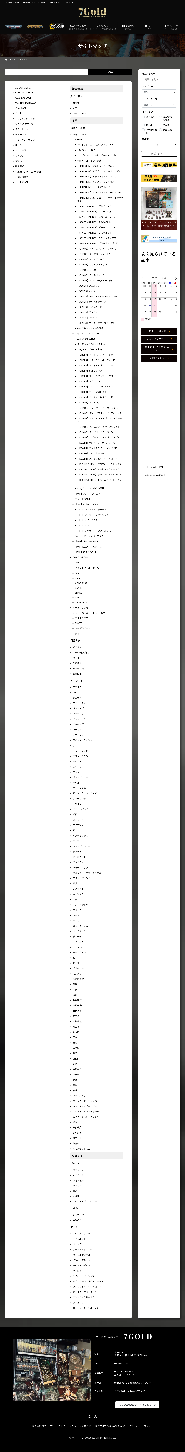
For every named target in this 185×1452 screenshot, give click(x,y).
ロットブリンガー (81, 846)
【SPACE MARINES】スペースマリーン (96, 216)
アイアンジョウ (80, 825)
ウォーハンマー (80, 134)
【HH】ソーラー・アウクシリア (93, 515)
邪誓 (75, 883)
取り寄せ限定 (79, 668)
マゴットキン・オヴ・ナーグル (88, 1281)
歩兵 (75, 1090)
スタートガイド (23, 129)
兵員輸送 (77, 1000)
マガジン (128, 27)
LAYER (78, 588)
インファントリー (81, 904)
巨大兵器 (77, 1010)
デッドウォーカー (81, 862)
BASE (78, 578)
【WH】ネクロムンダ (85, 552)
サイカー (77, 920)
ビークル (77, 957)
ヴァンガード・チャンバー (86, 1101)
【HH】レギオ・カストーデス (92, 509)
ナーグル (77, 947)
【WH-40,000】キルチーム (88, 546)
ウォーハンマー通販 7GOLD (83, 1438)
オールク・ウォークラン (85, 1292)
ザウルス (77, 782)
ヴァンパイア (79, 1095)
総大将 (76, 1032)
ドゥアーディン (80, 750)
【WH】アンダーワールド (87, 493)
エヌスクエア (81, 618)
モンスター (78, 973)
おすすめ (77, 647)
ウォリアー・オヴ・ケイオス (87, 873)
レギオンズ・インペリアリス (89, 536)
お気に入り (20, 108)
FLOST (78, 623)
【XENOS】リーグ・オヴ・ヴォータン (96, 323)
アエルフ (77, 687)
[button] (159, 331)
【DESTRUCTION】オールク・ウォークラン (99, 469)
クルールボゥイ (80, 809)
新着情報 (19, 166)
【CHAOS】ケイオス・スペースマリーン (97, 248)
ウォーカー (78, 910)
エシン (76, 772)
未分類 (76, 103)
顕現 (75, 1122)
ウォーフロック (80, 867)
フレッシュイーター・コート (87, 1286)
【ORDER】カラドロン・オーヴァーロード (98, 360)
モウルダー (78, 804)
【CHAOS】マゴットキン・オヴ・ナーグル (98, 437)
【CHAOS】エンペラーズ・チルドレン (96, 280)
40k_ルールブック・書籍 (89, 160)
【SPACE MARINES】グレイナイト (94, 206)
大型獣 (76, 1048)
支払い (18, 161)
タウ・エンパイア (81, 1265)
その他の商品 (103, 27)
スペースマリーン (81, 1233)
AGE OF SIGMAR (23, 87)
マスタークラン (80, 756)
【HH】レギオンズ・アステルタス (94, 530)
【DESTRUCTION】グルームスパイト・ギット (99, 481)
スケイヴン (78, 1244)
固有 (75, 1037)
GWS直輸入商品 (78, 27)
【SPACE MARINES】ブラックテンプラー (97, 238)
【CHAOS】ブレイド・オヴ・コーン (95, 432)
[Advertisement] (159, 413)
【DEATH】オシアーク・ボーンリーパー (97, 442)
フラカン (77, 729)
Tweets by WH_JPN (152, 466)
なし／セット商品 (81, 1148)
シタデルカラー (80, 557)
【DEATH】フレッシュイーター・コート (97, 458)
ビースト (77, 963)
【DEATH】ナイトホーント (90, 453)
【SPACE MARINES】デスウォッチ (94, 232)
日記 (75, 1191)
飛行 (75, 1053)
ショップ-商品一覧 (24, 123)
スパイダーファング (82, 740)
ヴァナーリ (78, 713)
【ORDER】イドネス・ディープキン (95, 354)
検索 (110, 72)
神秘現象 (77, 1132)
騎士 (75, 830)
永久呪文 (77, 1127)
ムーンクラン (79, 894)
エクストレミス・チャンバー (87, 1111)
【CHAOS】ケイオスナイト (91, 259)
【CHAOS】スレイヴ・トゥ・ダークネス (97, 407)
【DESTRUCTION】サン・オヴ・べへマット (99, 474)
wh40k (76, 1196)
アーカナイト (79, 857)
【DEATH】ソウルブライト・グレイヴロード (99, 448)
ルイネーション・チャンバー (87, 1117)
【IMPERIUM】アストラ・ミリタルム (95, 166)
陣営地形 (77, 1138)
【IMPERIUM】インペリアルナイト (94, 187)
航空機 (76, 1016)
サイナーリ (78, 761)
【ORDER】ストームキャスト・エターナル (98, 376)
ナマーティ (78, 735)
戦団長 (76, 1026)
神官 (75, 1064)
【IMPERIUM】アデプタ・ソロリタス (95, 182)
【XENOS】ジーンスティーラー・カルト (97, 296)
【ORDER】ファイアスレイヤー (93, 392)
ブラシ (78, 562)
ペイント (77, 1186)
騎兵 (75, 1085)
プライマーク (79, 968)
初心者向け (78, 1215)
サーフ (76, 841)
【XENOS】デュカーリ (88, 312)
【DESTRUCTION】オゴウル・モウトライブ (99, 464)
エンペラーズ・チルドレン (86, 1308)
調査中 (76, 1143)
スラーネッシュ (80, 926)
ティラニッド (79, 1239)
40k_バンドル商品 (86, 150)
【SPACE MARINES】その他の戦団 (94, 222)
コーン (76, 915)
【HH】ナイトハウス (87, 520)
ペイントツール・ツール (87, 568)
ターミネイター (80, 931)
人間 (75, 899)
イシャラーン (79, 719)
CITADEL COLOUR (24, 92)
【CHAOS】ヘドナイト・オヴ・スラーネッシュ (99, 420)
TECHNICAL (81, 602)
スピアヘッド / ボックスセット (92, 344)
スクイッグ (78, 724)
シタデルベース (82, 628)
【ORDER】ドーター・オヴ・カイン (95, 386)
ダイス (78, 633)
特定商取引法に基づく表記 (28, 171)
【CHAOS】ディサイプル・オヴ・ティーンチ (99, 413)
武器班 (76, 1074)
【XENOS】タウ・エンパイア (91, 301)
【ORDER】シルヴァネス (89, 370)
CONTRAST (81, 583)
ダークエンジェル (81, 1255)
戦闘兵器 (77, 1069)
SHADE (78, 592)
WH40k (78, 139)
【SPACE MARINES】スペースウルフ (95, 211)
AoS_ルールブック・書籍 (89, 349)
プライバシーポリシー (26, 139)
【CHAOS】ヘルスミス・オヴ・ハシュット (98, 427)
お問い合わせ (21, 177)
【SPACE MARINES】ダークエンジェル (96, 227)
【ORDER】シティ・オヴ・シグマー (95, 365)
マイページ (171, 27)
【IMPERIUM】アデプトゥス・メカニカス (98, 176)
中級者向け (78, 1220)
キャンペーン (79, 113)
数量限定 (77, 673)
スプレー (79, 573)
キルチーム (78, 1175)
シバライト (78, 888)
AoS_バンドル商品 (86, 339)
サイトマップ (21, 182)
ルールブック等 (80, 607)
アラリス (77, 745)
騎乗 (75, 984)
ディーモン (78, 936)
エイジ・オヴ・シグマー (87, 333)
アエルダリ (78, 1302)
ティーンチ (78, 941)
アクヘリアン (79, 703)
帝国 (75, 989)
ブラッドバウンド (81, 878)
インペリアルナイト (83, 1260)
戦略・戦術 (78, 1180)
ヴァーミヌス (79, 788)
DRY (77, 597)
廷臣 (75, 814)
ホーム (18, 145)
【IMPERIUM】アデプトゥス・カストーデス (99, 171)
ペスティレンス (80, 835)
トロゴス (77, 692)
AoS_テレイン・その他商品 (90, 488)
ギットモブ (78, 708)
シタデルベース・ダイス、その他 (89, 613)
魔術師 (76, 1058)
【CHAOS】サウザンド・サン (92, 264)
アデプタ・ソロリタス (84, 1249)
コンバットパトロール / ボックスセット (96, 155)
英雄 (75, 1042)
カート (149, 27)
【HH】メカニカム (86, 525)
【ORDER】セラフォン (88, 381)
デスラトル (78, 851)
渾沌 (75, 995)
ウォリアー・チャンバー (85, 1106)
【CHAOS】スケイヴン (88, 402)
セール (76, 657)
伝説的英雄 (78, 979)
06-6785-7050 (121, 1363)
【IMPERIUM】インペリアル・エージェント (99, 192)
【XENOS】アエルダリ (88, 285)
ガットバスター (80, 777)
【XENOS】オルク (86, 291)
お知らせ (77, 108)
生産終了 (77, 663)
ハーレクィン (79, 952)
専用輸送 (77, 1005)
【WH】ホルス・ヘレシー (88, 504)
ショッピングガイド (25, 118)
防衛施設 (77, 1021)
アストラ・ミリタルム (84, 1297)
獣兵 (75, 1079)
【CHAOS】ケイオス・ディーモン (94, 254)
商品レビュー (79, 1170)
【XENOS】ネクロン (87, 317)
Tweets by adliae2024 (153, 474)
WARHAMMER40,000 (25, 102)
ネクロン (77, 1270)
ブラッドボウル (82, 499)
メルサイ (77, 697)
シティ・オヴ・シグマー (85, 1276)
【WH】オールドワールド (88, 541)
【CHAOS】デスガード (88, 270)
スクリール (78, 819)
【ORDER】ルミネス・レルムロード (95, 397)
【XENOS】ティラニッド (89, 307)
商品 (74, 120)
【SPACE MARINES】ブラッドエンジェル (97, 243)
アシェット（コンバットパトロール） (95, 144)
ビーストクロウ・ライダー (86, 793)
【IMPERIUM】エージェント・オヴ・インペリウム (100, 199)
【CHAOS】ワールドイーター (92, 275)
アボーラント (79, 798)
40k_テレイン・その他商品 (90, 328)
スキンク (77, 766)
